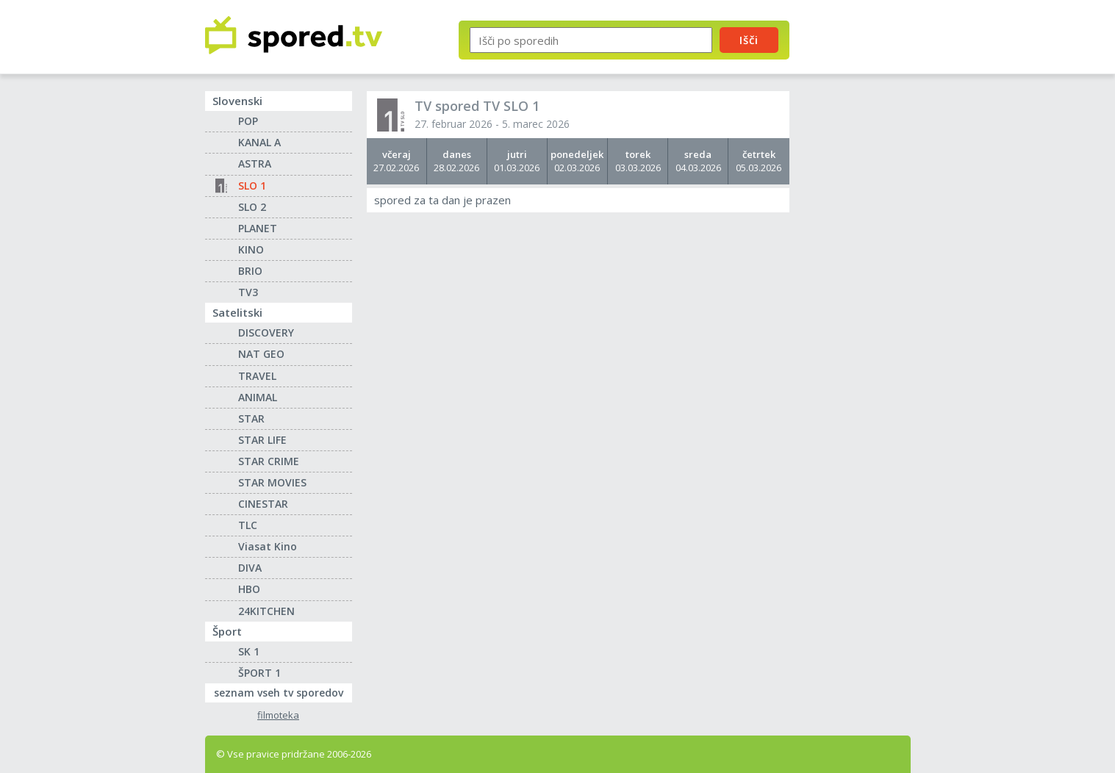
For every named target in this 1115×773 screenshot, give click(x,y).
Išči (749, 39)
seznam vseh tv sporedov (283, 691)
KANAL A (259, 142)
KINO (251, 249)
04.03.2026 (698, 161)
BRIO (250, 271)
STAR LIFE (262, 440)
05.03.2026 (758, 161)
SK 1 (248, 651)
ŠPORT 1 (259, 673)
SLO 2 (252, 207)
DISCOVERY (266, 332)
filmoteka (278, 715)
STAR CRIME (268, 461)
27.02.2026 (396, 161)
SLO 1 (252, 186)
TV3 (248, 292)
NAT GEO (261, 354)
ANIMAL (257, 397)
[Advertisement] (863, 241)
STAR (251, 418)
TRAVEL (257, 376)
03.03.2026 (637, 161)
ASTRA (254, 163)
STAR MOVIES (272, 482)
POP (248, 121)
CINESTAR (263, 504)
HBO (249, 589)
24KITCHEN (266, 611)
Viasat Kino (267, 546)
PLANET (257, 228)
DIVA (250, 568)
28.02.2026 (457, 161)
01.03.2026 (517, 161)
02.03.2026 (577, 161)
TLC (247, 525)
